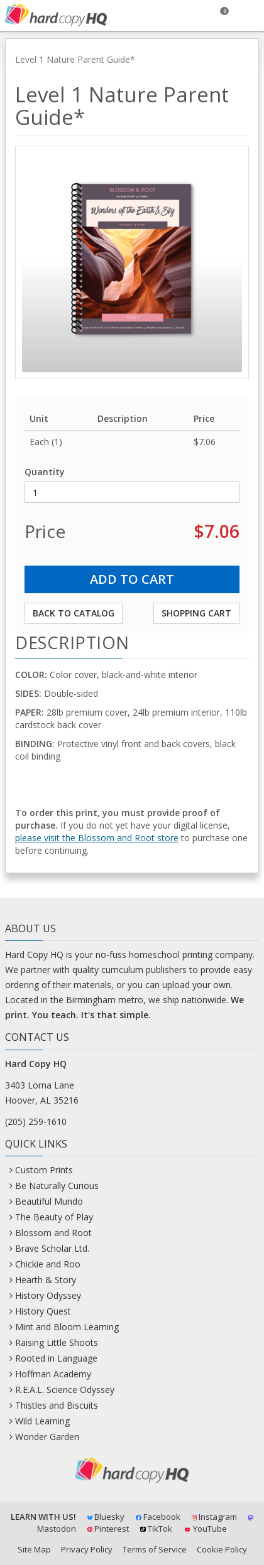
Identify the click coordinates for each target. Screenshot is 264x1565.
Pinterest (108, 1528)
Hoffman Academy (53, 1374)
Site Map (34, 1549)
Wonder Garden (47, 1437)
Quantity (45, 472)
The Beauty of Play (54, 1217)
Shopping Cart (196, 613)
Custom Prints (44, 1170)
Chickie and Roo (47, 1264)
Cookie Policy (222, 1549)
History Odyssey (48, 1295)
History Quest (43, 1311)
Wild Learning (42, 1421)
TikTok (156, 1528)
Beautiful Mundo (49, 1201)
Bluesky (105, 1516)
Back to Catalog (73, 613)
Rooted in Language (56, 1358)
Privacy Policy (87, 1549)
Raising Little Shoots (56, 1342)
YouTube (206, 1528)
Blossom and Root (53, 1233)
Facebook (158, 1516)
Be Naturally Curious (57, 1185)
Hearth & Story (45, 1280)
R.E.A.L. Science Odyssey (64, 1390)
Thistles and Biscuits (56, 1405)
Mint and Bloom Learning (67, 1327)
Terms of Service (155, 1549)
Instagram (214, 1516)
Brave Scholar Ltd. (52, 1248)
